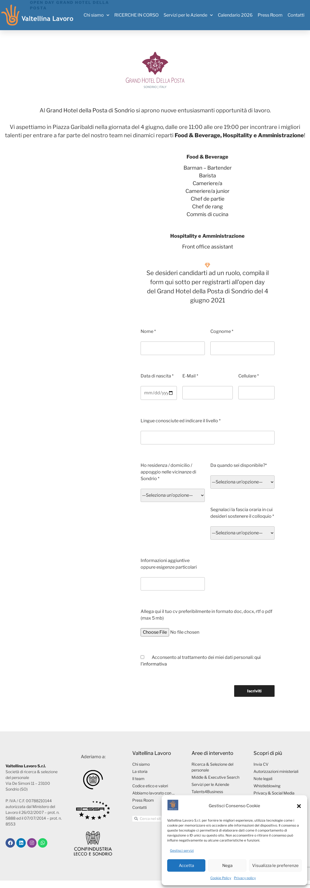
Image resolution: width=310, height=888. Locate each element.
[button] (299, 806)
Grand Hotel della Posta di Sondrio (90, 110)
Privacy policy (245, 878)
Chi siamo (96, 15)
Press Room (270, 15)
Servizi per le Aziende (188, 15)
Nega (227, 865)
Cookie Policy (220, 878)
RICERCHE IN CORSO (136, 15)
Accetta (186, 865)
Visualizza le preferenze (275, 865)
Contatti (296, 15)
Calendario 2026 (235, 15)
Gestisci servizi (182, 850)
